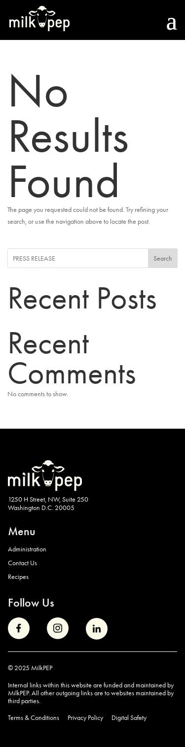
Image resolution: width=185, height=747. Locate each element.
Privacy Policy (85, 717)
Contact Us (22, 562)
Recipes (18, 576)
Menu (22, 531)
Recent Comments (71, 358)
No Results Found (68, 136)
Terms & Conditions (33, 717)
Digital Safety (129, 717)
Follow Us (31, 602)
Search (162, 258)
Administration (27, 548)
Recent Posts (82, 298)
